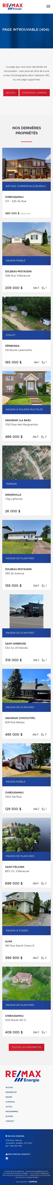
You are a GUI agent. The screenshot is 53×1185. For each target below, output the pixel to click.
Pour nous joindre (34, 93)
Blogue (9, 1116)
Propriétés (11, 1092)
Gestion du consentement (27, 1177)
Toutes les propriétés (26, 1047)
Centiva (32, 1181)
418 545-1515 (16, 1146)
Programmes (12, 1111)
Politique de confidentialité (15, 1175)
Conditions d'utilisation (39, 1175)
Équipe (9, 1097)
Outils (9, 1107)
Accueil (11, 93)
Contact (10, 1121)
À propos (10, 1102)
